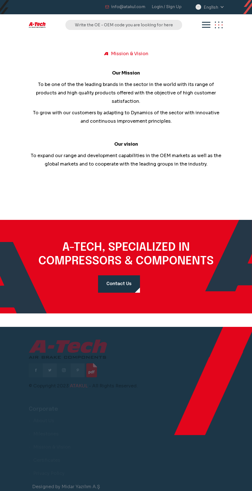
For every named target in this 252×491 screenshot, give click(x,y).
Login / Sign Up (167, 7)
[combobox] (213, 7)
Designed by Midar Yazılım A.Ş (66, 487)
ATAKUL (79, 387)
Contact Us (119, 283)
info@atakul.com (128, 7)
